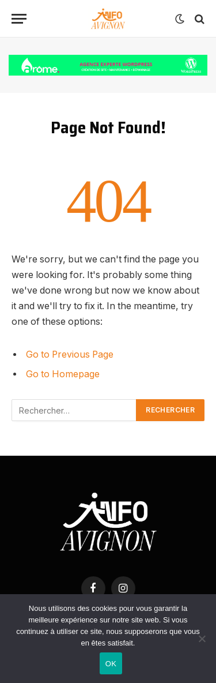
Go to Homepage (63, 374)
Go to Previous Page (69, 354)
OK (110, 663)
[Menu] (19, 19)
